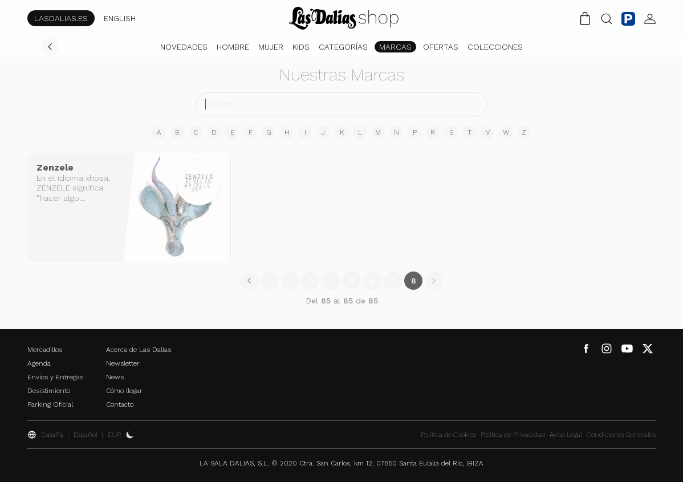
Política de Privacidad (513, 435)
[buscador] (341, 104)
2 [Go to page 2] (290, 280)
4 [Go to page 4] (331, 280)
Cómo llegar (124, 391)
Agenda (39, 363)
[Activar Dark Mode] (130, 434)
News (115, 377)
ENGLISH (120, 18)
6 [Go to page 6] (372, 280)
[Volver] (50, 47)
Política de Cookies (448, 435)
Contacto (119, 404)
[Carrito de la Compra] (585, 18)
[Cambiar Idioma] (344, 18)
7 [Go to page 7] (393, 280)
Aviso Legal (566, 435)
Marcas (395, 46)
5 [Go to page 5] (351, 280)
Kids (301, 46)
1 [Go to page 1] (269, 280)
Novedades (184, 46)
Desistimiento (48, 391)
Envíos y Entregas (55, 377)
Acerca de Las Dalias (138, 350)
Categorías (343, 46)
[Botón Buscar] (606, 18)
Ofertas (440, 46)
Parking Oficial (50, 404)
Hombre (233, 46)
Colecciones (495, 46)
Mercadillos (44, 350)
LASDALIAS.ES (61, 18)
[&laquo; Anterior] (249, 281)
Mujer (270, 46)
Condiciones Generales (621, 435)
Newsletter (123, 363)
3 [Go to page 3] (311, 280)
